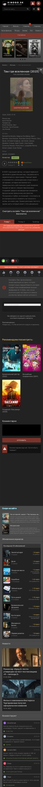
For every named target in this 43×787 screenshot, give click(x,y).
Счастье (8, 731)
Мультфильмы (6, 31)
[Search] (28, 9)
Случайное (22, 35)
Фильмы (16, 26)
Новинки (26, 26)
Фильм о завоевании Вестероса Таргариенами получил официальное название (19, 703)
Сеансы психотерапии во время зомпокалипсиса (21, 758)
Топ (31, 31)
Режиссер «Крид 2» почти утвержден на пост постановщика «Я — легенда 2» (20, 671)
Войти (33, 3)
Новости (38, 31)
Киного (4, 65)
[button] (18, 59)
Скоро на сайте (9, 508)
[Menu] (38, 3)
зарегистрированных (14, 225)
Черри (7, 745)
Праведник (9, 785)
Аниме (25, 31)
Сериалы (37, 26)
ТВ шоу (17, 31)
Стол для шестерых (13, 772)
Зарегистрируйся (10, 267)
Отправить (21, 440)
